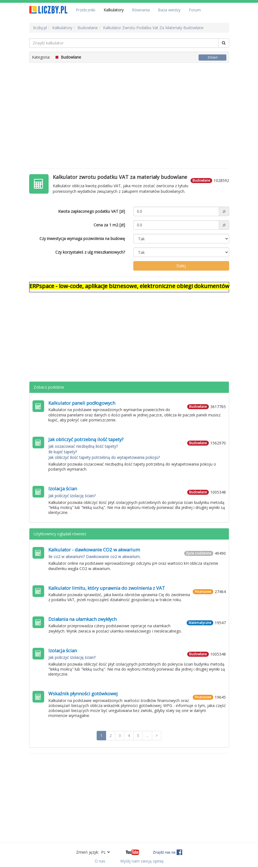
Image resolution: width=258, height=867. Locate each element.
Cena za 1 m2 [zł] (109, 225)
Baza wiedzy (169, 10)
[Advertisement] (129, 113)
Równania (141, 10)
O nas (100, 861)
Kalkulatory (114, 10)
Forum (195, 10)
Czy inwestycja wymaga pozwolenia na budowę (82, 238)
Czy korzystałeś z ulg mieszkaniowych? (90, 252)
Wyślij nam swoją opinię (142, 861)
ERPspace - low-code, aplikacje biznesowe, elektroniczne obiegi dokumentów (129, 286)
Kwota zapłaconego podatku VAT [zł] (91, 211)
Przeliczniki (85, 10)
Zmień (212, 57)
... (147, 735)
